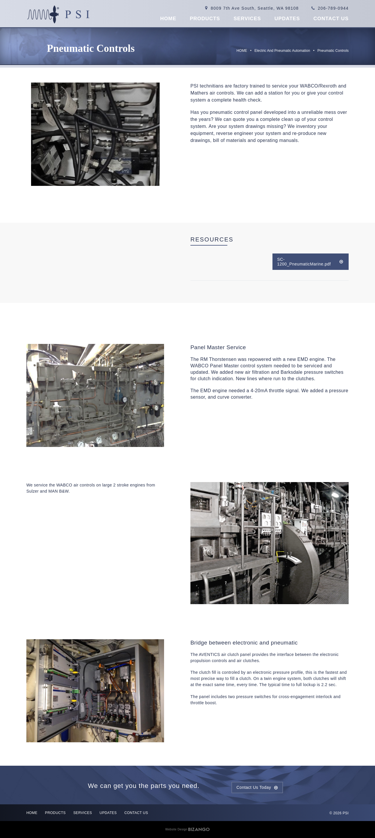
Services (247, 18)
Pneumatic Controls (333, 51)
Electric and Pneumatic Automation (282, 51)
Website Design (176, 829)
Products (205, 18)
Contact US (331, 18)
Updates (287, 18)
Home (168, 18)
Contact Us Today (253, 787)
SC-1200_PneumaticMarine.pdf (304, 261)
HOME (241, 51)
